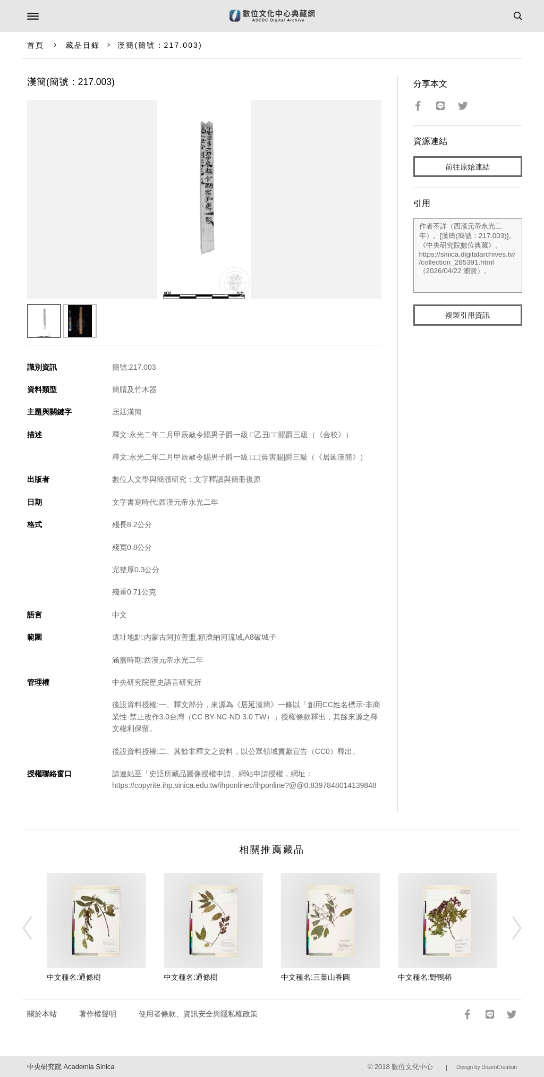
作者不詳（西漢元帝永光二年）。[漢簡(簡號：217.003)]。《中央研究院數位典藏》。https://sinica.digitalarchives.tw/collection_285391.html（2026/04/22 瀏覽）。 (468, 255)
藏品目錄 (83, 45)
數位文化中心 (412, 1067)
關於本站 (42, 1014)
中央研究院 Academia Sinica (70, 1067)
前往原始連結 (467, 167)
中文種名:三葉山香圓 (315, 977)
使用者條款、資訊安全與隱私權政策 (198, 1014)
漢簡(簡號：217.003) (159, 45)
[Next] (509, 928)
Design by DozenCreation (486, 1067)
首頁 (35, 45)
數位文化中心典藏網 (272, 16)
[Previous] (34, 928)
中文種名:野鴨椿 (425, 977)
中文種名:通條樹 (74, 977)
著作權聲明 (97, 1014)
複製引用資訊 (467, 315)
